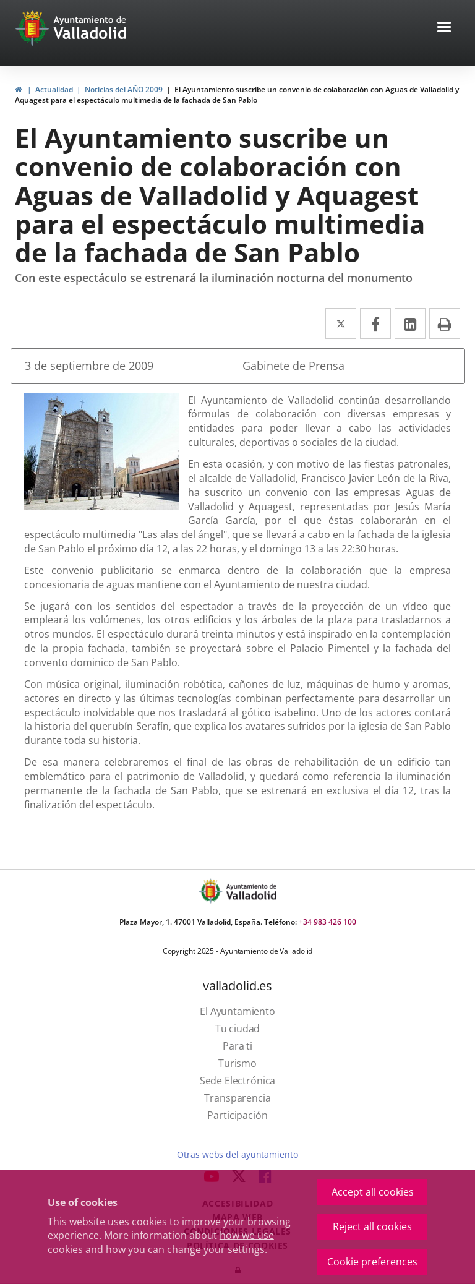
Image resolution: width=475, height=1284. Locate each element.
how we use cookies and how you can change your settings (161, 1242)
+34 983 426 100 (327, 922)
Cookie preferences (372, 1262)
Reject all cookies (372, 1226)
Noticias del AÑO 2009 (124, 89)
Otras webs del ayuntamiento (237, 1154)
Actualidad (54, 89)
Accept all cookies (373, 1192)
